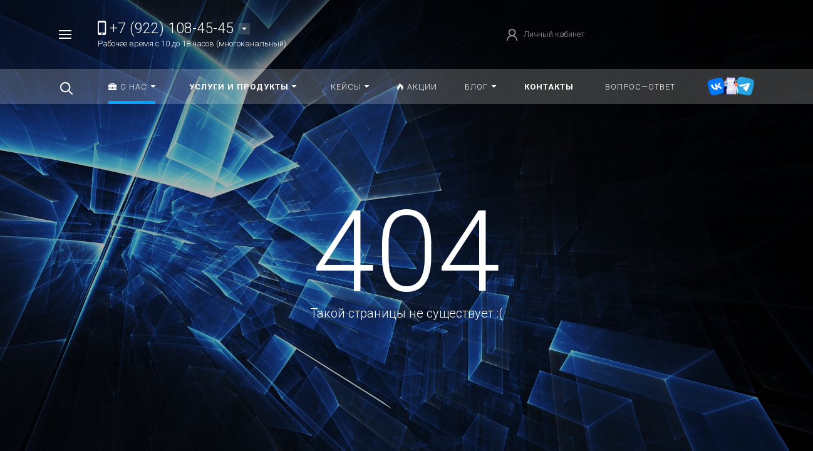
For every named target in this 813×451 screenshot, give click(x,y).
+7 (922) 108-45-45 (166, 28)
